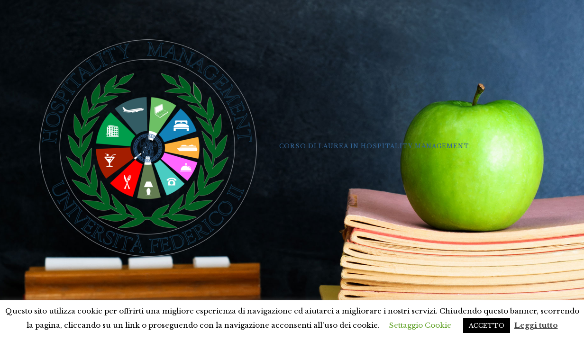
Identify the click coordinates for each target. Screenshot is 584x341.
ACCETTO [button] (486, 326)
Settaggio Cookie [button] (420, 325)
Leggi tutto (536, 325)
